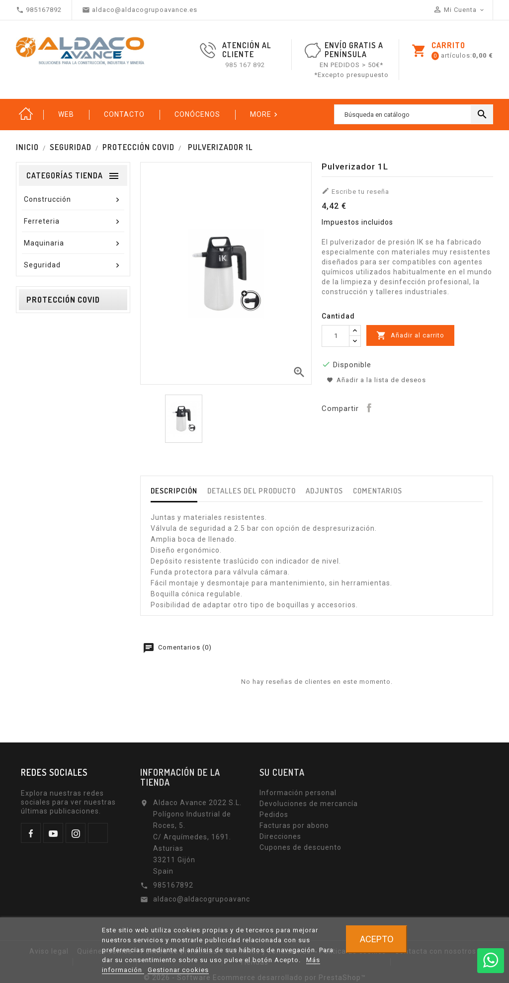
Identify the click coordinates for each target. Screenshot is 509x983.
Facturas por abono (294, 825)
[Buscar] (413, 114)
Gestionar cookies (178, 970)
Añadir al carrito (410, 335)
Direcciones (280, 836)
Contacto (124, 114)
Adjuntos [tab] (324, 490)
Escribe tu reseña (355, 191)
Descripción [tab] (174, 490)
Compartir (369, 407)
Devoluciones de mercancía (308, 804)
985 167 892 (245, 65)
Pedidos (273, 815)
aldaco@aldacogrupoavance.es (209, 899)
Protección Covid (63, 300)
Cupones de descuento (300, 847)
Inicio (26, 114)
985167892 (173, 885)
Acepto (377, 939)
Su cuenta (282, 772)
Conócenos (197, 114)
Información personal (298, 793)
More (265, 114)
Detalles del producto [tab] (251, 490)
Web (66, 114)
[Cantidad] (335, 336)
